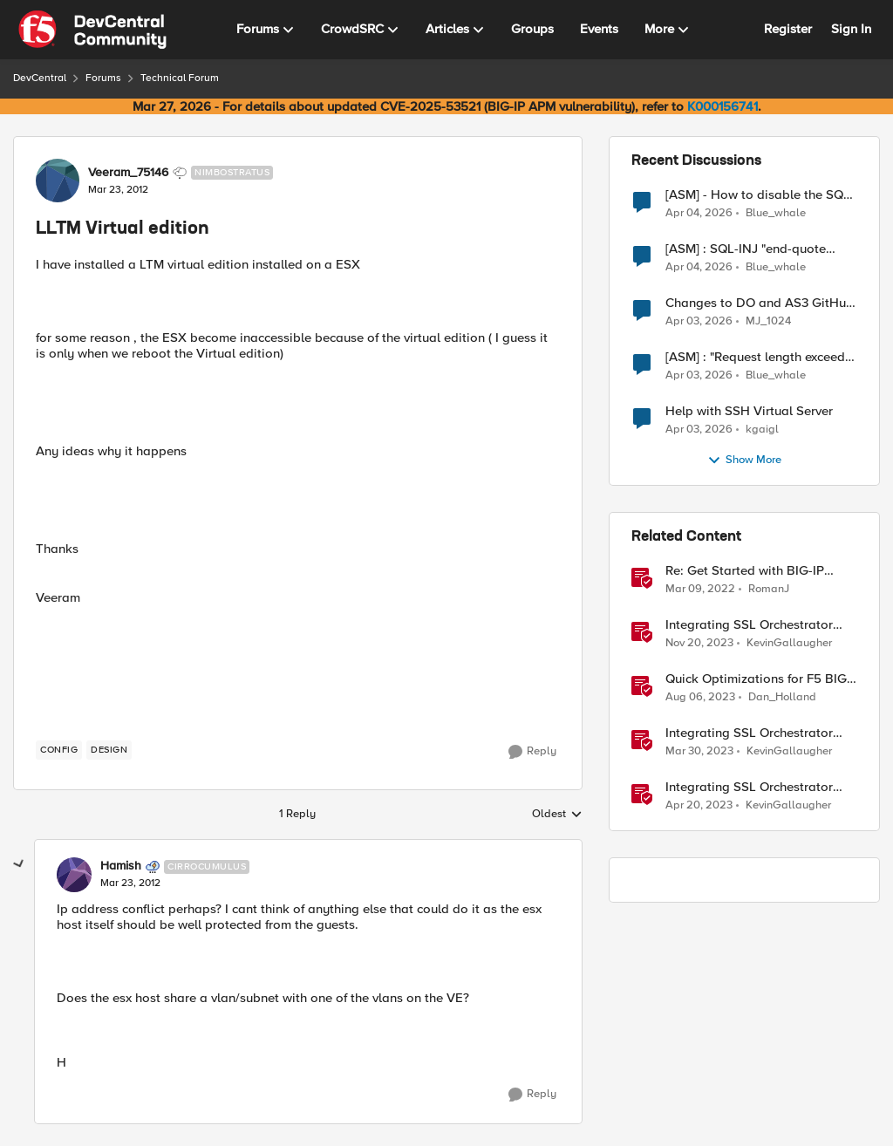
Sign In (851, 29)
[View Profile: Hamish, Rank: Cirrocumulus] (74, 874)
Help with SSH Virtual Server (749, 411)
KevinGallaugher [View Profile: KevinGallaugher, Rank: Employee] (789, 643)
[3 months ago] (699, 213)
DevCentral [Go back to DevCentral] (39, 78)
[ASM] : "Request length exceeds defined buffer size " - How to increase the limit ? (758, 357)
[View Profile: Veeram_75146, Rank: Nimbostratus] (57, 180)
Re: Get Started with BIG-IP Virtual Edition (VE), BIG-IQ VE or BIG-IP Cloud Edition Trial (754, 570)
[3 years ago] (699, 752)
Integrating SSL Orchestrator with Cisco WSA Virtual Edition (755, 733)
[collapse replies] (19, 864)
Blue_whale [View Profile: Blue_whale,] (776, 212)
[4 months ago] (699, 322)
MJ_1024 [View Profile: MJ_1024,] (768, 321)
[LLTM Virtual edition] (130, 883)
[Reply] (532, 751)
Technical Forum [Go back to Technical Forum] (179, 78)
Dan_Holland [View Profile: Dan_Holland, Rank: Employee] (782, 697)
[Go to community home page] (92, 30)
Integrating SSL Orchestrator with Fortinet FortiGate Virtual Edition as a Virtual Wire (753, 624)
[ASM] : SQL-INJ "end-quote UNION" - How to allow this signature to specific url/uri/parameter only (745, 249)
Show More (744, 460)
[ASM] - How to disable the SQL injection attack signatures (757, 195)
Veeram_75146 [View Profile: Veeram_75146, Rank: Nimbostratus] (128, 173)
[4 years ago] (700, 590)
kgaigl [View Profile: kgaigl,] (762, 429)
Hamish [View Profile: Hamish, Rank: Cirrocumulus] (120, 866)
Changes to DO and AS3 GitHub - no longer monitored (759, 303)
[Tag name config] (59, 750)
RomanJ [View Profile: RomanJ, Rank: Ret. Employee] (768, 589)
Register (788, 29)
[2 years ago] (699, 644)
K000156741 (722, 106)
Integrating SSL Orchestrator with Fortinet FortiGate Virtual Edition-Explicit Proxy (753, 787)
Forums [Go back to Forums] (103, 78)
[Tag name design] (109, 750)
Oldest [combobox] (557, 815)
